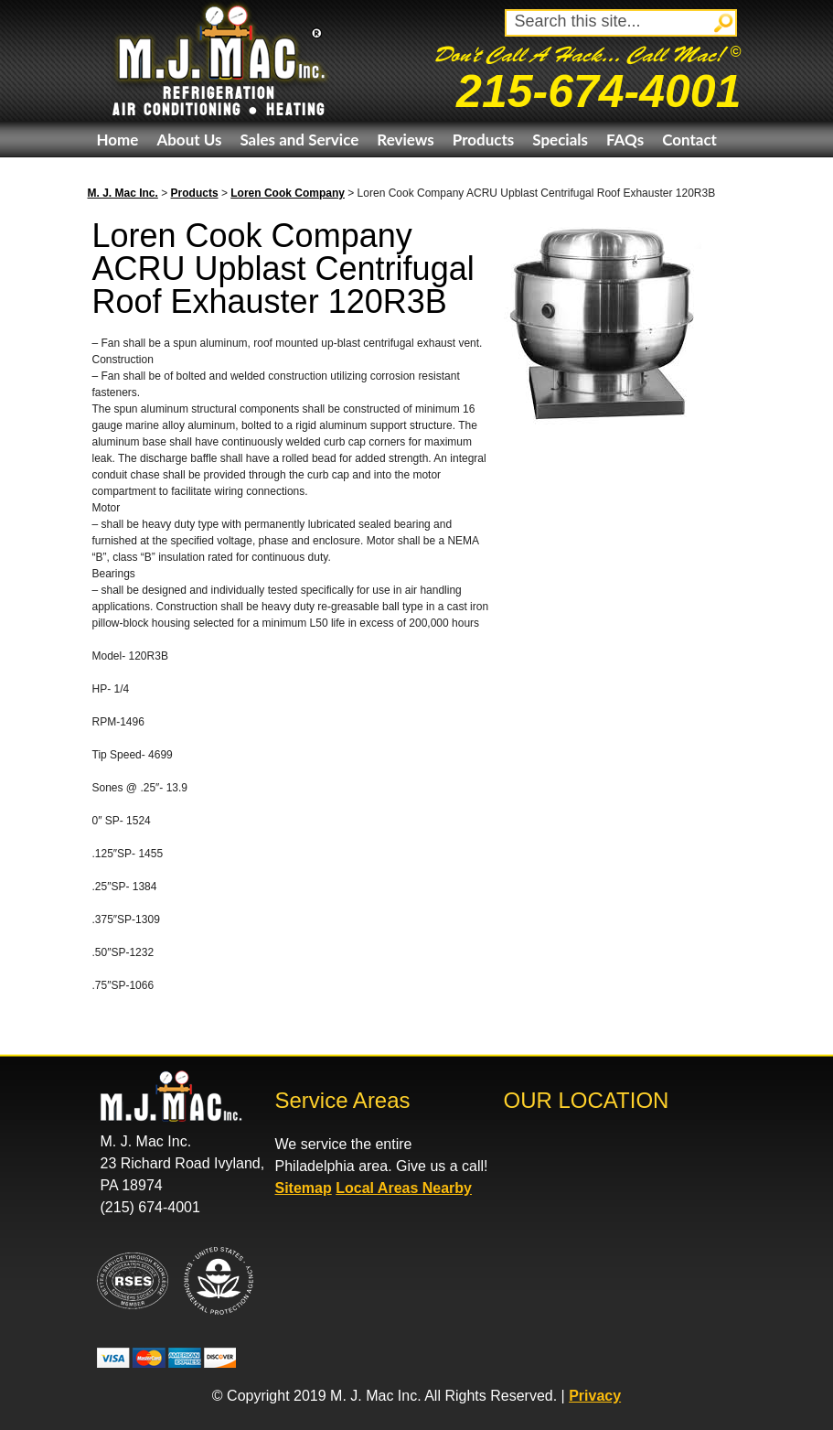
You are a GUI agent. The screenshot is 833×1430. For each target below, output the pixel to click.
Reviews (405, 139)
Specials (560, 139)
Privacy (595, 1395)
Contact (689, 139)
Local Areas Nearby (404, 1188)
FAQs (625, 139)
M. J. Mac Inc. (123, 193)
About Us (188, 139)
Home (118, 139)
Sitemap (303, 1188)
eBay (114, 175)
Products (483, 139)
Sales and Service (299, 139)
